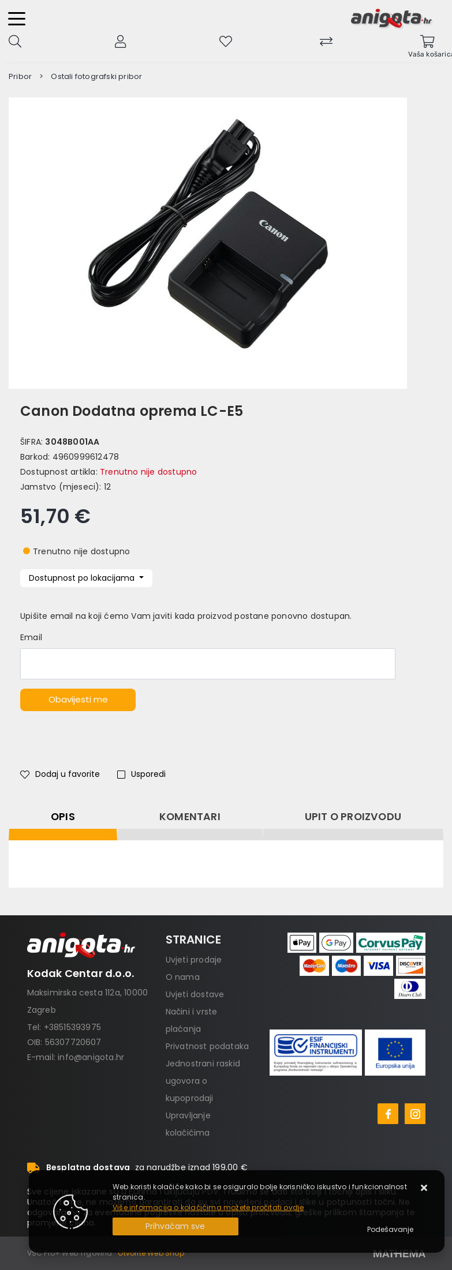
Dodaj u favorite (60, 774)
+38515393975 (72, 1027)
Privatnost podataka (207, 1046)
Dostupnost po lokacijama (83, 578)
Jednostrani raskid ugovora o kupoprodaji (203, 1081)
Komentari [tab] (190, 817)
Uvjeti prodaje (194, 959)
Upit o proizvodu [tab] (353, 817)
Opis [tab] (63, 817)
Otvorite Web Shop (151, 1253)
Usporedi (141, 774)
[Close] (175, 1226)
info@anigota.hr (91, 1057)
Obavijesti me (78, 699)
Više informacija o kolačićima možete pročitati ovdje (208, 1207)
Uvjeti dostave (195, 994)
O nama (183, 977)
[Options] (390, 1230)
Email (31, 637)
